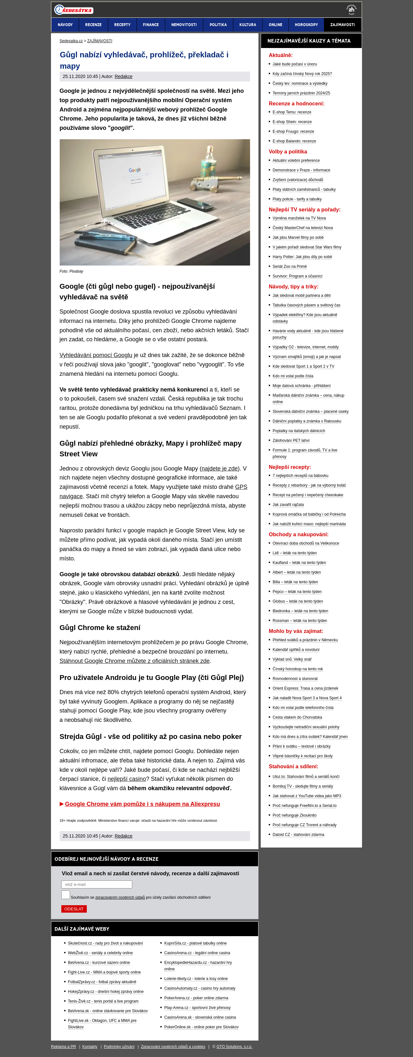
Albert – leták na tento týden (297, 572)
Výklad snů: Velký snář (292, 659)
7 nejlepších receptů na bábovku (300, 475)
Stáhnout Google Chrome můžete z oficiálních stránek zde (135, 661)
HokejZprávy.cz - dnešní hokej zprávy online (106, 991)
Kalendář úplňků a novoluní (296, 649)
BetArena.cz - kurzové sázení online (99, 962)
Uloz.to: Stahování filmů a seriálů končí (306, 776)
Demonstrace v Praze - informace (301, 170)
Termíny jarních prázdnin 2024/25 (301, 93)
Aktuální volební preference (296, 160)
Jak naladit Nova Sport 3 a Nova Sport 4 (307, 698)
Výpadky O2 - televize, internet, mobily (306, 347)
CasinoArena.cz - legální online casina (197, 953)
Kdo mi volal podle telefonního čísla (303, 707)
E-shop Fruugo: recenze (293, 131)
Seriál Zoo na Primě (290, 266)
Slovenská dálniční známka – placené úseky (310, 411)
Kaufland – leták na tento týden (299, 562)
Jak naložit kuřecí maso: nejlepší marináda (309, 524)
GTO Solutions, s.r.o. (234, 1046)
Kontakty (89, 1046)
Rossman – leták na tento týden (300, 620)
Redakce (123, 76)
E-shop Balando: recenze (294, 141)
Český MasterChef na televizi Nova (303, 228)
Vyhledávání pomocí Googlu (96, 355)
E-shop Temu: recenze (292, 112)
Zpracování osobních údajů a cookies (173, 1046)
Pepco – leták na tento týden (297, 591)
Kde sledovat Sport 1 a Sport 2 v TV (303, 366)
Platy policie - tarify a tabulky (297, 199)
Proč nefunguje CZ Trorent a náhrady (305, 825)
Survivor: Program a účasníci (297, 276)
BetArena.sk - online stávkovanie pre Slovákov (108, 1011)
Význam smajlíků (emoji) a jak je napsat (307, 356)
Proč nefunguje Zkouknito (295, 815)
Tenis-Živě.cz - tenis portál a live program (103, 1001)
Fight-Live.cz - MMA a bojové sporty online (104, 972)
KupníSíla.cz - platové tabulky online (195, 943)
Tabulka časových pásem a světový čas (306, 305)
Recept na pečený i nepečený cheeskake (308, 495)
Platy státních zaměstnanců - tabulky (304, 189)
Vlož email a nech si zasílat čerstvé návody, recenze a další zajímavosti (150, 873)
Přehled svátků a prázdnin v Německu (305, 640)
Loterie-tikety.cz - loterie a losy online (196, 978)
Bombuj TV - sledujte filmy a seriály (303, 786)
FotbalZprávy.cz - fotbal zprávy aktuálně (102, 982)
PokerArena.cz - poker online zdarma (196, 998)
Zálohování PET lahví (291, 440)
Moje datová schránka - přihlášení (302, 385)
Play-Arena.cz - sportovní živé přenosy (197, 1007)
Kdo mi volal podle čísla (293, 376)
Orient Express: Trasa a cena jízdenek (305, 688)
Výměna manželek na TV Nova (299, 218)
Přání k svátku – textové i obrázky (301, 746)
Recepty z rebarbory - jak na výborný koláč (309, 485)
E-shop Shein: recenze (292, 122)
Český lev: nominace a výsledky (300, 83)
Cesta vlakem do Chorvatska (297, 717)
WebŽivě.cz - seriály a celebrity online (100, 953)
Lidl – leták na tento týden (295, 553)
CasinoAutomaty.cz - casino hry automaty (200, 988)
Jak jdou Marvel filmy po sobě (298, 237)
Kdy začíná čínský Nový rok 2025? (302, 74)
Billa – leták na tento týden (295, 582)
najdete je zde (220, 468)
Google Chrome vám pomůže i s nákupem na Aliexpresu (142, 804)
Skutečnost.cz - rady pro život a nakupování (105, 943)
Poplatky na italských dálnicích (299, 431)
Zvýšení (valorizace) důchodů (298, 180)
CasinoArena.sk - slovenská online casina (200, 1017)
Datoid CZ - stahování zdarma (298, 834)
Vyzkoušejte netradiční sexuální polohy (306, 727)
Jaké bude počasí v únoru (295, 64)
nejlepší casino (127, 779)
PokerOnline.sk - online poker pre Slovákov (201, 1027)
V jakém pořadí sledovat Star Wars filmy (307, 247)
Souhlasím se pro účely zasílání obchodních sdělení (141, 897)
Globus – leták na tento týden (298, 601)
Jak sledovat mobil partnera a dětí (302, 295)
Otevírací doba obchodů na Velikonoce (306, 543)
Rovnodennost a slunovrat (295, 678)
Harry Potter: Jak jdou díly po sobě (302, 257)
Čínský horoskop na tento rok (298, 669)
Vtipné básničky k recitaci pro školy (303, 756)
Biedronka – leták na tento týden (300, 611)
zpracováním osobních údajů (120, 897)
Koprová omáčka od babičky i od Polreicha (309, 514)
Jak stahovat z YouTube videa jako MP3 (307, 796)
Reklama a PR (63, 1046)
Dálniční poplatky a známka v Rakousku (307, 421)
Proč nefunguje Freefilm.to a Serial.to (305, 805)
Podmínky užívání (119, 1046)
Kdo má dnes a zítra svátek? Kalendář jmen (310, 736)
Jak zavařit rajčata (288, 504)
